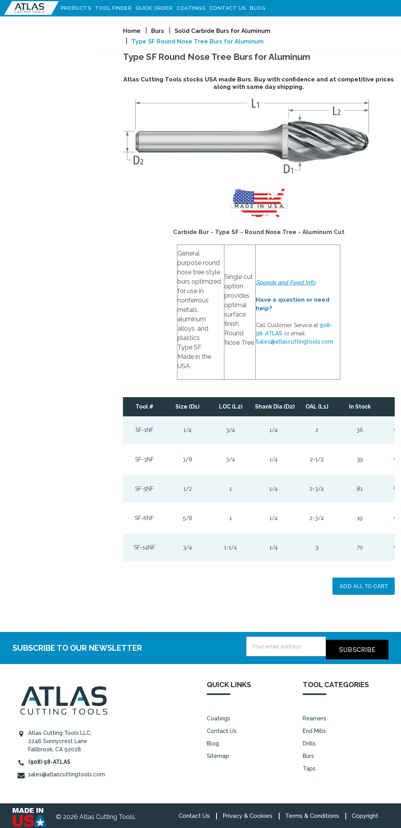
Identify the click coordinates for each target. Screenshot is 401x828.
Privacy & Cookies (247, 812)
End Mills (314, 728)
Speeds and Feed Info (286, 282)
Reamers (314, 715)
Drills (309, 740)
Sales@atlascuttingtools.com (294, 341)
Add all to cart (364, 586)
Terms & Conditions (312, 812)
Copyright (365, 812)
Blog (261, 8)
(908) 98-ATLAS (49, 759)
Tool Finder (117, 8)
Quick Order (158, 8)
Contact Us (231, 8)
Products (80, 8)
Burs (308, 753)
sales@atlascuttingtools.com (66, 771)
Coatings (195, 8)
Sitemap (218, 753)
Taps (309, 765)
